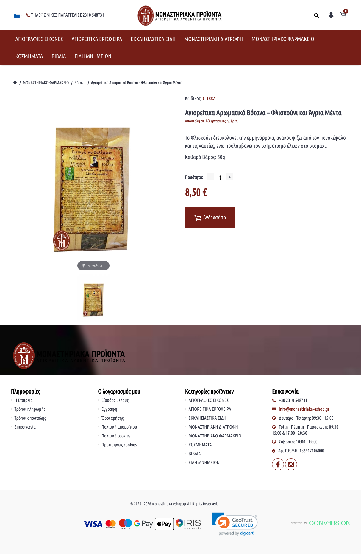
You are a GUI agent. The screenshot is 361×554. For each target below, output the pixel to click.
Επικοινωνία (25, 427)
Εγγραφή (109, 409)
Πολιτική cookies (115, 436)
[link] (235, 524)
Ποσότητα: (194, 177)
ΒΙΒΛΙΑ (58, 56)
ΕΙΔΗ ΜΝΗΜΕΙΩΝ (93, 56)
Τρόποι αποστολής (30, 418)
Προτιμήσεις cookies (119, 445)
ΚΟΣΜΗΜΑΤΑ (29, 56)
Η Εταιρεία (24, 400)
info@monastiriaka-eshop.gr (304, 409)
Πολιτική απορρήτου (119, 427)
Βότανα (79, 82)
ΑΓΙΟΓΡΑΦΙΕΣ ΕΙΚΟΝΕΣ (39, 39)
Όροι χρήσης (112, 418)
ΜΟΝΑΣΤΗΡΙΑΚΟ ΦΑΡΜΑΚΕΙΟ (282, 39)
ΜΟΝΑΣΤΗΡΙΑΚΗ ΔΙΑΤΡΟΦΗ (213, 39)
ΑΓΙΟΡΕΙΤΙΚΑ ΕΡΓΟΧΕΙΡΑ (96, 39)
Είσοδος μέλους (115, 400)
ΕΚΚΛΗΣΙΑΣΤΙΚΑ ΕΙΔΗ (153, 39)
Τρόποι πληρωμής (30, 409)
